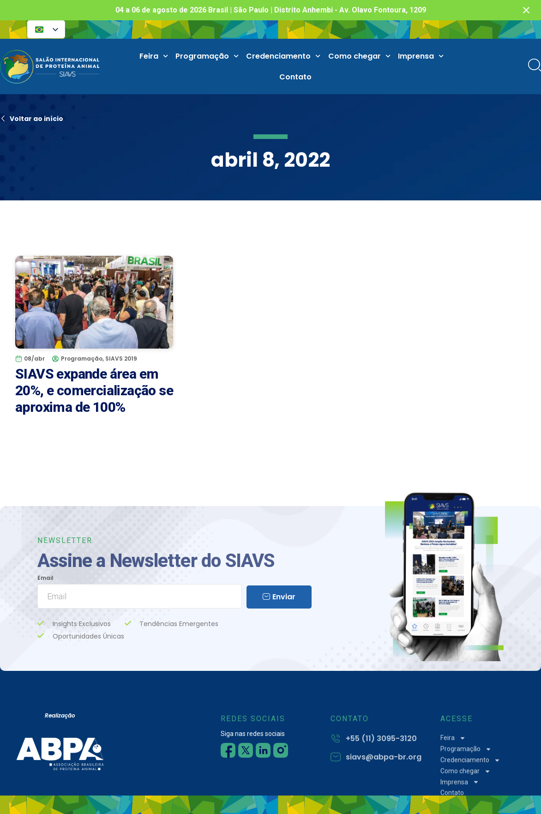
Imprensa (421, 56)
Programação (207, 56)
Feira (153, 56)
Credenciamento (283, 56)
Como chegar (359, 56)
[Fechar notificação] (526, 10)
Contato (295, 77)
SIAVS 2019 (121, 358)
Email (45, 578)
